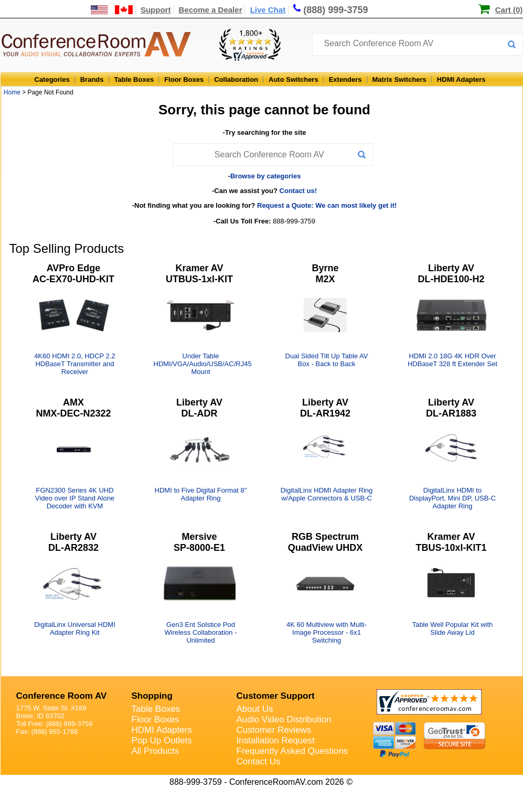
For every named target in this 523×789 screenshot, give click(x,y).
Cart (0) (509, 9)
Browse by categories (265, 176)
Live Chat (268, 9)
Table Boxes (134, 79)
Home (12, 92)
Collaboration (236, 79)
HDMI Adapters (461, 79)
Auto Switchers (293, 79)
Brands (92, 79)
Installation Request (276, 740)
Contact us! (298, 191)
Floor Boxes (184, 79)
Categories (52, 79)
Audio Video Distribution (284, 719)
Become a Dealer (210, 9)
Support (156, 9)
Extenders (345, 79)
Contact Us (259, 761)
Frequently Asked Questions (292, 751)
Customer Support (276, 696)
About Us (255, 709)
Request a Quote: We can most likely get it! (327, 205)
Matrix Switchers (399, 79)
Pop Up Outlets (162, 740)
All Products (155, 751)
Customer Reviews (274, 730)
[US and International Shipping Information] (112, 9)
